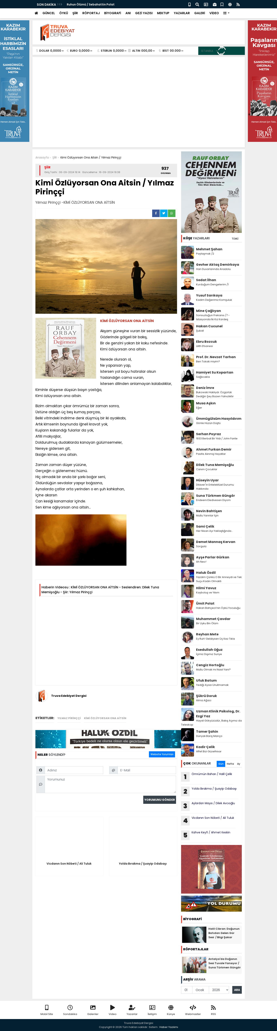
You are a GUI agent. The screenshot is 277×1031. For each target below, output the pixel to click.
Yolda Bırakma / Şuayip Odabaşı (209, 791)
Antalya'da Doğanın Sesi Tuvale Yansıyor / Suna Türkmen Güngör (224, 963)
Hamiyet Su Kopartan (214, 372)
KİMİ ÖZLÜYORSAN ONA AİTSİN (105, 718)
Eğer (199, 408)
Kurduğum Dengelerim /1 (212, 284)
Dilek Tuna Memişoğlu (215, 465)
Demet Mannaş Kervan (215, 542)
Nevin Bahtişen (209, 511)
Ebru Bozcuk (206, 341)
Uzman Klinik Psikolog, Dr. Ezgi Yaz (218, 713)
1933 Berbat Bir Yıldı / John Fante (217, 438)
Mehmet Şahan (209, 249)
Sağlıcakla (203, 377)
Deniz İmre (205, 387)
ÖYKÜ (63, 13)
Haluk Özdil (206, 572)
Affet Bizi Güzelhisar (209, 751)
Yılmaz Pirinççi (69, 718)
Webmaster (193, 1010)
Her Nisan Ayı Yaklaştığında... (214, 531)
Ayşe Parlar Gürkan (212, 557)
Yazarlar (132, 1010)
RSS (213, 1010)
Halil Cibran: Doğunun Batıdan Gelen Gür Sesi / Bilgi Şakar (224, 933)
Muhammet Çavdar (213, 619)
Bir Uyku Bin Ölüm (207, 623)
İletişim (152, 1010)
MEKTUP (163, 13)
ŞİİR (75, 13)
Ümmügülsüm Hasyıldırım (218, 418)
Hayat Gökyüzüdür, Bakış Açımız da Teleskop (211, 723)
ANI (128, 13)
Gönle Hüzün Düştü (208, 423)
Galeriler (93, 1010)
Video (113, 1010)
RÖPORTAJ (91, 13)
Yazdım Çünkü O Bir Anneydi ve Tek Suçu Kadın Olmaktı (219, 579)
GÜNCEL (48, 13)
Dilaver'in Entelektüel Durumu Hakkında (215, 487)
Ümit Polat (205, 603)
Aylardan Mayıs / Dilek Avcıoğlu (208, 806)
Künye (171, 1010)
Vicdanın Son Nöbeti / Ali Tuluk (208, 820)
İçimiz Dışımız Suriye (209, 654)
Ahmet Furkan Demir (213, 449)
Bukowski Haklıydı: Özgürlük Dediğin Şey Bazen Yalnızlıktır (215, 394)
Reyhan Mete (207, 634)
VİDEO (214, 13)
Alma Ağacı (203, 700)
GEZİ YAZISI (144, 13)
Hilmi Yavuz (206, 588)
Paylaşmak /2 (205, 254)
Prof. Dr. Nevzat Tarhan (216, 357)
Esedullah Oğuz (209, 649)
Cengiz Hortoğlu (210, 665)
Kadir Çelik (205, 747)
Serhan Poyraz (208, 434)
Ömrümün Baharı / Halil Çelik (206, 777)
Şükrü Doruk (206, 696)
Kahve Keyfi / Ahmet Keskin (205, 835)
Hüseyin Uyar (207, 480)
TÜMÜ (235, 238)
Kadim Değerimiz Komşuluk (214, 300)
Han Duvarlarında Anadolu (214, 269)
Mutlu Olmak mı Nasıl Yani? (213, 669)
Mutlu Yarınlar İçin (207, 515)
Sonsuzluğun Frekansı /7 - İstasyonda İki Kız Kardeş (213, 317)
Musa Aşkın (206, 403)
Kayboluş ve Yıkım (208, 592)
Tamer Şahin (207, 731)
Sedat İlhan (206, 280)
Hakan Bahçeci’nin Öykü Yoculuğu (218, 608)
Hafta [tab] (230, 763)
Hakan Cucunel (209, 326)
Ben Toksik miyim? (208, 361)
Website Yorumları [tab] (162, 754)
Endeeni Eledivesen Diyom (213, 500)
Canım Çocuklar (206, 469)
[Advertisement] (138, 114)
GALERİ (199, 13)
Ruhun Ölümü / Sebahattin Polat (91, 4)
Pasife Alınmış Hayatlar (211, 454)
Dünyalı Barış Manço (209, 736)
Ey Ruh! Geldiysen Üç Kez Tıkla (215, 639)
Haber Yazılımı (168, 1027)
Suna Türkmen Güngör (215, 495)
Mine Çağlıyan (208, 310)
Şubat (200, 331)
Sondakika (70, 1010)
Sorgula (201, 546)
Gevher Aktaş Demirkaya (217, 264)
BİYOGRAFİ (112, 13)
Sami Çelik (205, 526)
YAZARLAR (182, 13)
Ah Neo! (201, 562)
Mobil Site (46, 1010)
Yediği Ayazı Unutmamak (212, 685)
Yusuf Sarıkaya (209, 295)
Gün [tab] (221, 763)
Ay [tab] (238, 763)
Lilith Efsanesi (204, 346)
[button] (226, 13)
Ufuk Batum (206, 680)
